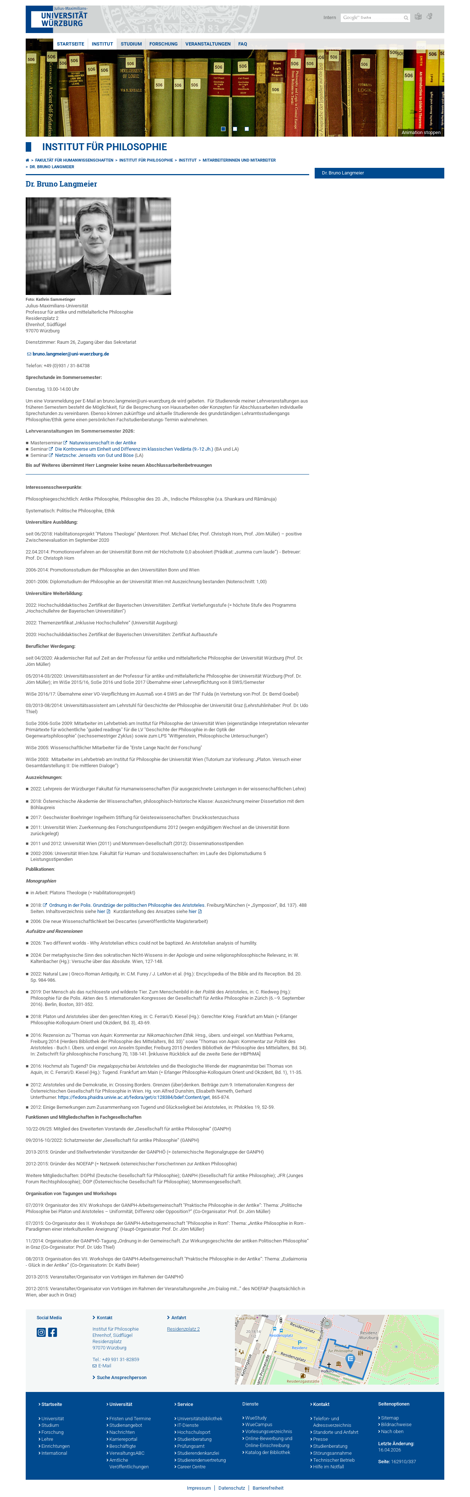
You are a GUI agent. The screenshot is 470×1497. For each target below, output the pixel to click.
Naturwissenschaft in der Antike (102, 443)
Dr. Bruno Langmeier (52, 167)
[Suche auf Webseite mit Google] (375, 18)
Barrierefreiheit (268, 1488)
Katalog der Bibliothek (266, 1453)
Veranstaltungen (208, 44)
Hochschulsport (192, 1432)
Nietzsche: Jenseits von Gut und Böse (94, 455)
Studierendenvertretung (200, 1460)
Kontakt (104, 1317)
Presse (319, 1439)
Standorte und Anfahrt (334, 1432)
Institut (102, 44)
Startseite (70, 44)
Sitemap (388, 1418)
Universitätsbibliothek (198, 1419)
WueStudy (254, 1418)
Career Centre (190, 1467)
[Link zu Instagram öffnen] (42, 1332)
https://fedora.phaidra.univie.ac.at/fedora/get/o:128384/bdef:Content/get (134, 1097)
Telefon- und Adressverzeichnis (330, 1422)
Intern (329, 17)
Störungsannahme (331, 1453)
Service (183, 1405)
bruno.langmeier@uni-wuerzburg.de (71, 354)
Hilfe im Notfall (327, 1467)
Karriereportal (121, 1439)
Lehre (46, 1439)
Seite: (384, 1461)
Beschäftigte (121, 1446)
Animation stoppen (421, 132)
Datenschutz (231, 1488)
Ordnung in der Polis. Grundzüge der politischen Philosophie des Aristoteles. (127, 905)
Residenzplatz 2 (183, 1329)
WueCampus (257, 1425)
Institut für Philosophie (104, 146)
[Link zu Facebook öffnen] (53, 1332)
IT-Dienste (186, 1425)
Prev (38, 87)
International (53, 1453)
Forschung (163, 44)
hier (101, 911)
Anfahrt (178, 1317)
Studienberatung (193, 1439)
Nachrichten (120, 1432)
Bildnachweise (395, 1425)
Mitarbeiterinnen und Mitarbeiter (239, 160)
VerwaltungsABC (125, 1453)
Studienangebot (124, 1425)
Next (431, 87)
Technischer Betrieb (332, 1460)
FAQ (242, 44)
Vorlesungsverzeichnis (267, 1432)
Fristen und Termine (128, 1419)
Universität (51, 1419)
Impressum (199, 1488)
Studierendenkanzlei (196, 1453)
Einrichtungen (54, 1446)
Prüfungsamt (189, 1446)
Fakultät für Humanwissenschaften (74, 160)
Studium (131, 44)
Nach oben (391, 1432)
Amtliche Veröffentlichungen (127, 1464)
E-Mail (104, 1365)
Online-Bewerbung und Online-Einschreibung (267, 1442)
